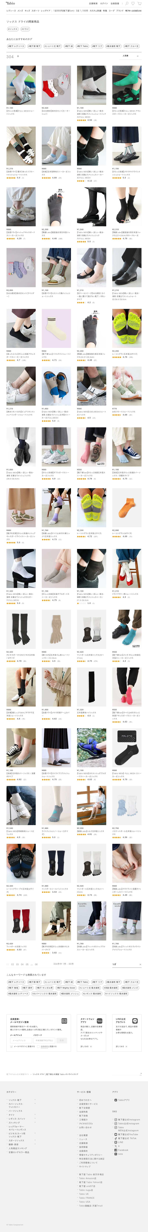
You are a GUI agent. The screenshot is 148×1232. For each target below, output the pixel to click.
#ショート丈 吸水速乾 (89, 988)
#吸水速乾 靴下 (113, 46)
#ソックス (12, 29)
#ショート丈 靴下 (53, 46)
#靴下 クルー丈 (132, 46)
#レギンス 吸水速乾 (92, 994)
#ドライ (25, 29)
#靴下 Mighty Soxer (66, 988)
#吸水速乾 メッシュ (70, 994)
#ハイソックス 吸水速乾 (116, 994)
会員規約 (44, 1047)
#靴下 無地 (13, 988)
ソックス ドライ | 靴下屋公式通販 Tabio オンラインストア (55, 1074)
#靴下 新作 (27, 988)
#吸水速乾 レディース (18, 994)
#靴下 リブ (97, 46)
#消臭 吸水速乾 (111, 988)
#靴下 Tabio (82, 46)
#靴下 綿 (69, 46)
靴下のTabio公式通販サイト (18, 1074)
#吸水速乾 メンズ (130, 988)
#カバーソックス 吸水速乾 (45, 994)
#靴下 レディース (16, 46)
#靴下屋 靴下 (34, 46)
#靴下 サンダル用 (45, 988)
